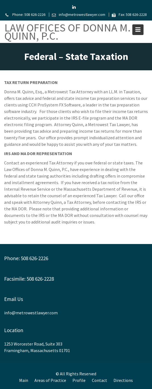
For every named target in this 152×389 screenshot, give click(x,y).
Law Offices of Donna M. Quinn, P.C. (67, 32)
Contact (99, 380)
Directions (123, 380)
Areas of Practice (50, 380)
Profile (79, 380)
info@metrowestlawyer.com (31, 312)
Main (23, 380)
